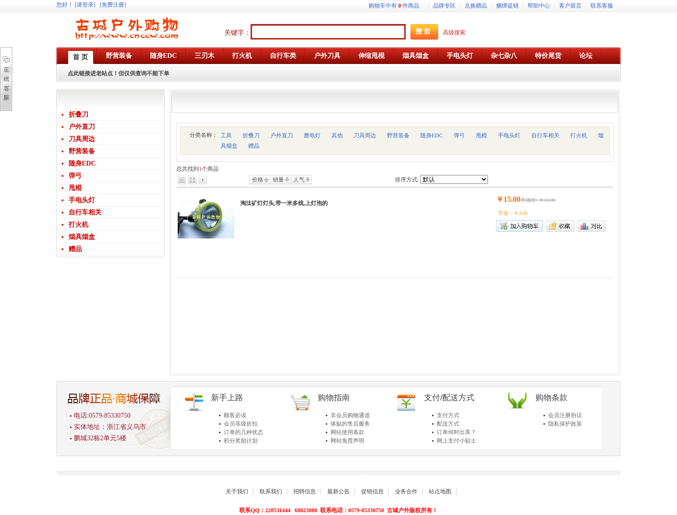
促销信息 (372, 491)
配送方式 (448, 423)
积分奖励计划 (241, 440)
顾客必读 (235, 415)
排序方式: (407, 179)
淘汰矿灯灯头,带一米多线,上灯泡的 (284, 203)
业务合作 (406, 491)
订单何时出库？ (456, 432)
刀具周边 (82, 139)
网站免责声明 (347, 440)
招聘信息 (304, 491)
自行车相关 (85, 212)
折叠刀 (78, 114)
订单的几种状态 (243, 432)
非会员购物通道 (350, 415)
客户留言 (570, 5)
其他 (337, 135)
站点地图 (440, 491)
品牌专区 (444, 5)
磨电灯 (312, 135)
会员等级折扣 (241, 423)
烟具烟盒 (82, 236)
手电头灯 (82, 200)
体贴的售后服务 (350, 423)
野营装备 (82, 151)
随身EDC (82, 163)
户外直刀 (82, 126)
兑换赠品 (475, 5)
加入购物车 (519, 226)
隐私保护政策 (565, 423)
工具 (226, 135)
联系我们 (271, 491)
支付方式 (448, 415)
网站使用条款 (347, 432)
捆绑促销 (507, 5)
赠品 (75, 249)
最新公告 (338, 491)
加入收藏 (560, 226)
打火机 (78, 224)
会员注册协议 (565, 415)
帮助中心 (538, 5)
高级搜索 (454, 32)
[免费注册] (113, 4)
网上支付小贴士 (456, 440)
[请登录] (85, 4)
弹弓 (75, 175)
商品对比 (591, 226)
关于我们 (237, 491)
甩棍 (75, 187)
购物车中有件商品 (394, 5)
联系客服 (601, 5)
